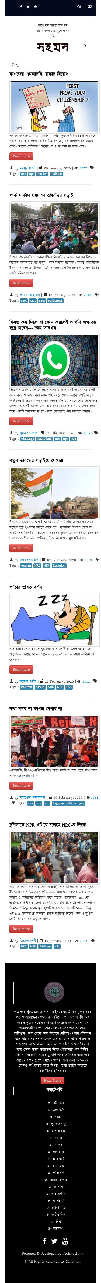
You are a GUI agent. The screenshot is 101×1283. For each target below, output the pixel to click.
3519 (88, 560)
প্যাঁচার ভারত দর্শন (25, 587)
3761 (95, 797)
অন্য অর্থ (56, 1159)
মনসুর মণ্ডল (28, 168)
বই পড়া (56, 1103)
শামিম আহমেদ (30, 295)
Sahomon (73, 1261)
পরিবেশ (56, 1173)
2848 (87, 295)
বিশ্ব (56, 1222)
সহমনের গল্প (56, 1180)
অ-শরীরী (56, 1201)
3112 (86, 681)
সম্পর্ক (56, 1145)
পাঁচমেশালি (56, 1194)
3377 (86, 433)
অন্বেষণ (55, 1229)
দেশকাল (56, 1152)
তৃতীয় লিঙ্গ (56, 1215)
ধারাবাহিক (56, 1131)
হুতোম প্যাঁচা (28, 681)
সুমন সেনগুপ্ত (28, 433)
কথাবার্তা (56, 1110)
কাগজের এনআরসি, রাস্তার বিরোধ (38, 74)
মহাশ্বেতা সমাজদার (32, 797)
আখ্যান (56, 1187)
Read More (52, 1080)
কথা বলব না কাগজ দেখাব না (39, 709)
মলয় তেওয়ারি (29, 560)
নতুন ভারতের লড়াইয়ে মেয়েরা (36, 460)
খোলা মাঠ (56, 1208)
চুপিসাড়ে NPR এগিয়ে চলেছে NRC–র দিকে (47, 825)
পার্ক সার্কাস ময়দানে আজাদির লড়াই (41, 196)
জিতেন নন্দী (28, 941)
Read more (21, 156)
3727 (83, 168)
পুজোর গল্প (56, 1124)
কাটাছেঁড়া (56, 1166)
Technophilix (73, 1253)
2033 (83, 941)
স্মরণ (56, 1117)
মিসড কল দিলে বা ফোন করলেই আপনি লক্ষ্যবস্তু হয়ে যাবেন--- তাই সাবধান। (52, 325)
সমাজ (56, 1138)
